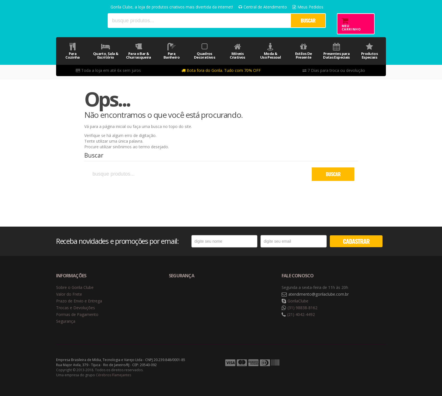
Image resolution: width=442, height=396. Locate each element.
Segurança (65, 321)
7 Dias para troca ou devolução (333, 70)
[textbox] (199, 20)
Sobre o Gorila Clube (75, 287)
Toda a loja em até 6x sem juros (108, 70)
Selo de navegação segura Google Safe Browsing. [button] (183, 294)
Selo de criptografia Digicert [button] (213, 294)
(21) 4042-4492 (301, 314)
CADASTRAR (356, 241)
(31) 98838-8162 (302, 307)
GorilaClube (298, 301)
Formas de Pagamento (77, 314)
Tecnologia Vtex (372, 363)
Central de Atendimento (262, 7)
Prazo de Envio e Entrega (79, 301)
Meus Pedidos (308, 7)
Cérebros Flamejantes (113, 375)
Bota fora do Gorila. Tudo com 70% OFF (221, 70)
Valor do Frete (69, 294)
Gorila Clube (79, 20)
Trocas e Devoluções (75, 307)
